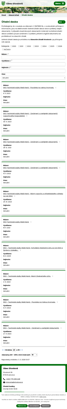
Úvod (4, 15)
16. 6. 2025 (7, 256)
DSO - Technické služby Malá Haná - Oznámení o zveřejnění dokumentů (32, 328)
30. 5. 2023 (7, 122)
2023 (37, 46)
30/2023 (7, 49)
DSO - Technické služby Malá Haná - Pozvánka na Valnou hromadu (30, 302)
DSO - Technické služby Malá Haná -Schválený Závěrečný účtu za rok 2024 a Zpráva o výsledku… (33, 249)
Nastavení (45, 406)
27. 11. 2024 (7, 334)
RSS (62, 22)
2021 (21, 46)
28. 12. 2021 (7, 147)
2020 (14, 46)
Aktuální (6, 102)
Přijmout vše (22, 406)
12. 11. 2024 (7, 308)
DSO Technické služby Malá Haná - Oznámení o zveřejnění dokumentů (32, 142)
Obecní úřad (14, 15)
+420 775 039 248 (13, 379)
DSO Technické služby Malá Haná (17, 222)
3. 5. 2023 (6, 282)
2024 (44, 46)
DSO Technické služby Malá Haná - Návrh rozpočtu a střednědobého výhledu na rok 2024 (33, 195)
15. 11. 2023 (7, 173)
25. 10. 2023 (7, 202)
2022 (29, 46)
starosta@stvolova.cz (14, 382)
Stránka (8, 350)
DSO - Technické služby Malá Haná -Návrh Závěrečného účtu (28, 276)
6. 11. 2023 (6, 93)
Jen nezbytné (34, 406)
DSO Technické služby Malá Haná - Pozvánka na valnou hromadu (30, 88)
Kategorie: (5, 46)
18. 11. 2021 (6, 228)
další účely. (43, 397)
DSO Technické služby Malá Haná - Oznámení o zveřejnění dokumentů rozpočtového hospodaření (30, 114)
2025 (52, 46)
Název (5, 54)
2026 (60, 46)
